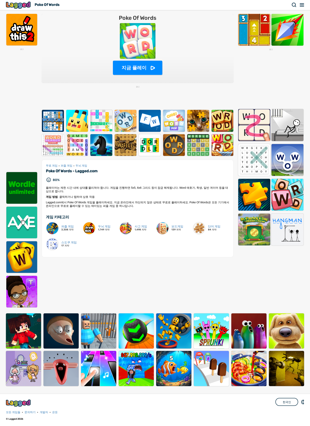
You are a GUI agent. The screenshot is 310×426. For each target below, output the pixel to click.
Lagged (19, 5)
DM (303, 402)
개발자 (44, 412)
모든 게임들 (13, 412)
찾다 (294, 5)
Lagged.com (19, 403)
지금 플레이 (134, 67)
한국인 (287, 402)
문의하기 (30, 412)
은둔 (55, 412)
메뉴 (302, 5)
